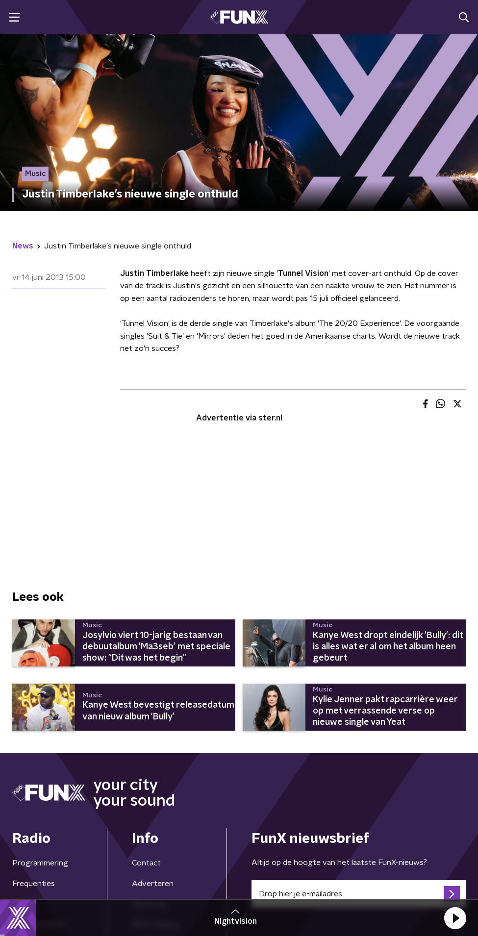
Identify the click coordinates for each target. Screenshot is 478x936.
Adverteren (153, 883)
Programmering (40, 863)
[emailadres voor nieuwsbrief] (359, 894)
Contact (146, 863)
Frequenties (33, 883)
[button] (455, 918)
